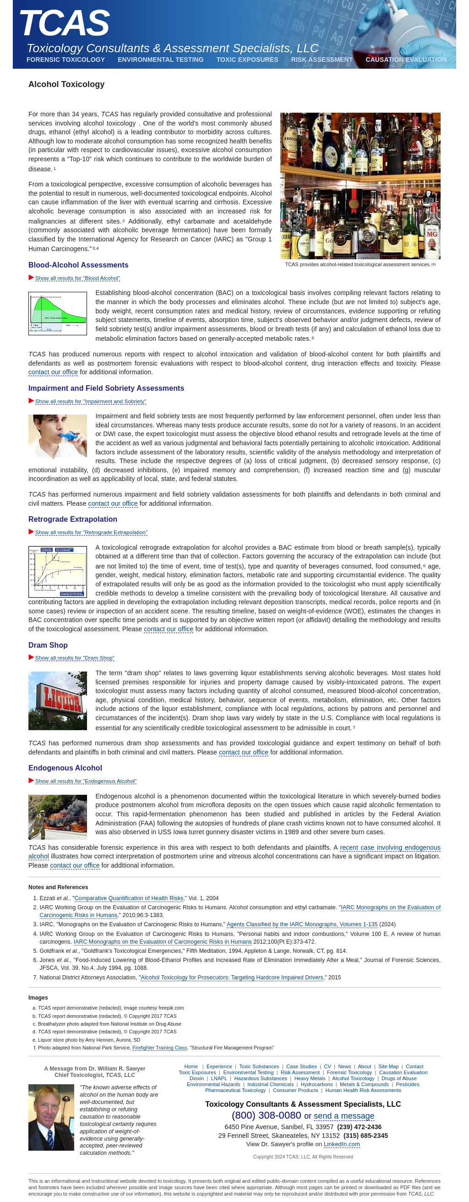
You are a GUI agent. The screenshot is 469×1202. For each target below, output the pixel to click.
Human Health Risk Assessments (364, 1090)
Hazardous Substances (260, 1078)
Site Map (388, 1066)
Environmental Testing (160, 59)
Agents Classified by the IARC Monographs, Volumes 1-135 (302, 924)
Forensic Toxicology (66, 59)
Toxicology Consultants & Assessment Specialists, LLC (173, 48)
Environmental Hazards (213, 1084)
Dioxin (197, 1078)
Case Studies (301, 1066)
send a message (344, 1115)
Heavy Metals (310, 1078)
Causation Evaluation (406, 59)
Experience (219, 1066)
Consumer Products (295, 1090)
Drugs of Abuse (399, 1078)
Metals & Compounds (364, 1084)
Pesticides (408, 1084)
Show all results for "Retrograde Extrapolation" (91, 532)
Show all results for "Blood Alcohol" (77, 278)
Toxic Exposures (247, 59)
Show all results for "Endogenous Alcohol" (85, 781)
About (364, 1066)
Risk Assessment (322, 59)
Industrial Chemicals (270, 1084)
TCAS (62, 22)
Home (191, 1066)
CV (327, 1066)
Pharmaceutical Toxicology (235, 1090)
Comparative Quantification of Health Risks (129, 898)
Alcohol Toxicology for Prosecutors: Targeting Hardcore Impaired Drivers (232, 977)
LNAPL (219, 1078)
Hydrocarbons (317, 1084)
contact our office (53, 372)
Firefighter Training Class (159, 1047)
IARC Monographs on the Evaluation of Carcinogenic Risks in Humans (163, 942)
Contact (415, 1066)
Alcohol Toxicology (354, 1078)
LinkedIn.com (342, 1144)
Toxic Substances (259, 1066)
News (344, 1066)
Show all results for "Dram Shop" (75, 658)
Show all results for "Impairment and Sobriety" (91, 401)
